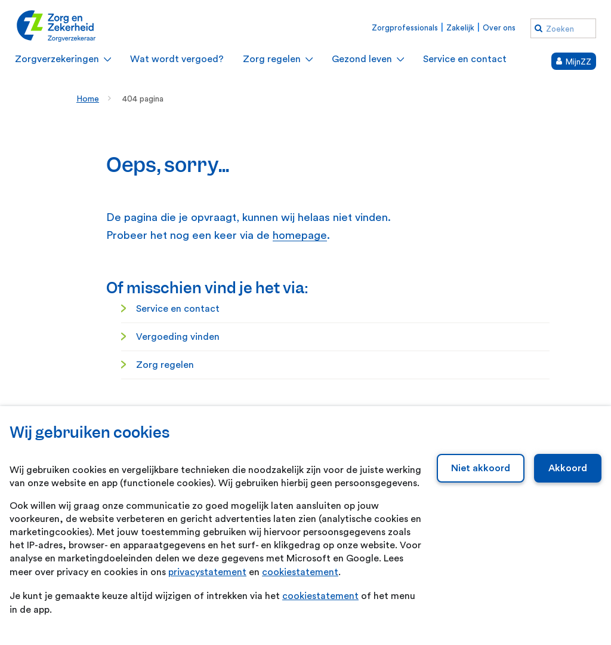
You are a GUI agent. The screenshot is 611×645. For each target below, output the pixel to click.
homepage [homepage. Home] (300, 235)
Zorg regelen (165, 365)
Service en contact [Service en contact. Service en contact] (178, 309)
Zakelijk (460, 28)
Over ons (499, 28)
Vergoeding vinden (178, 337)
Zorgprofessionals (405, 28)
